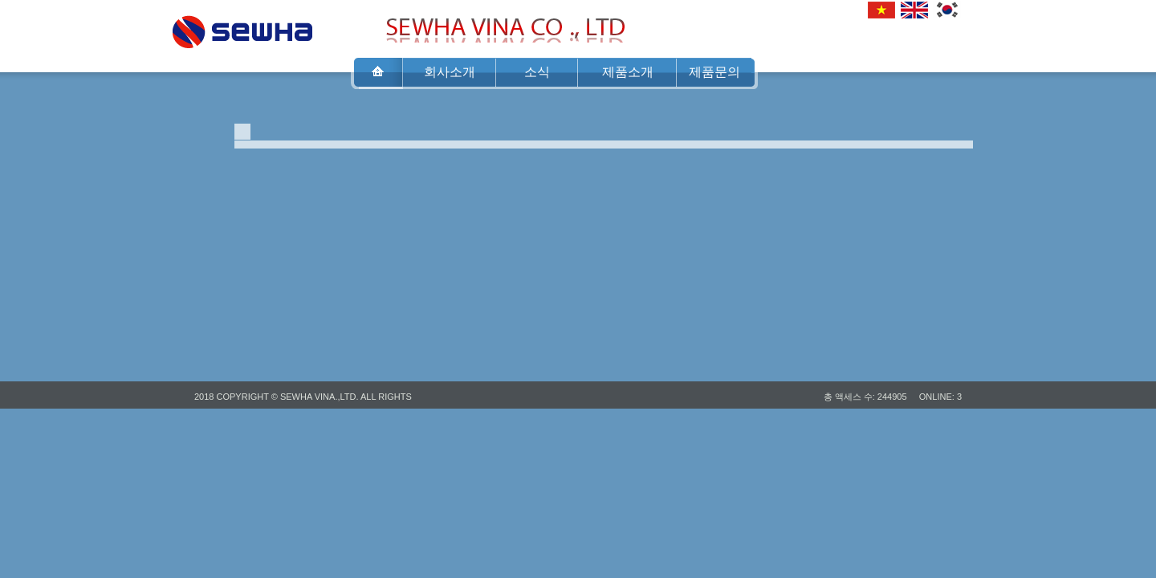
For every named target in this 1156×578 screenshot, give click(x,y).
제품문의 (714, 71)
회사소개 (449, 71)
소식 (537, 71)
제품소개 (627, 71)
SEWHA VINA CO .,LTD (242, 27)
